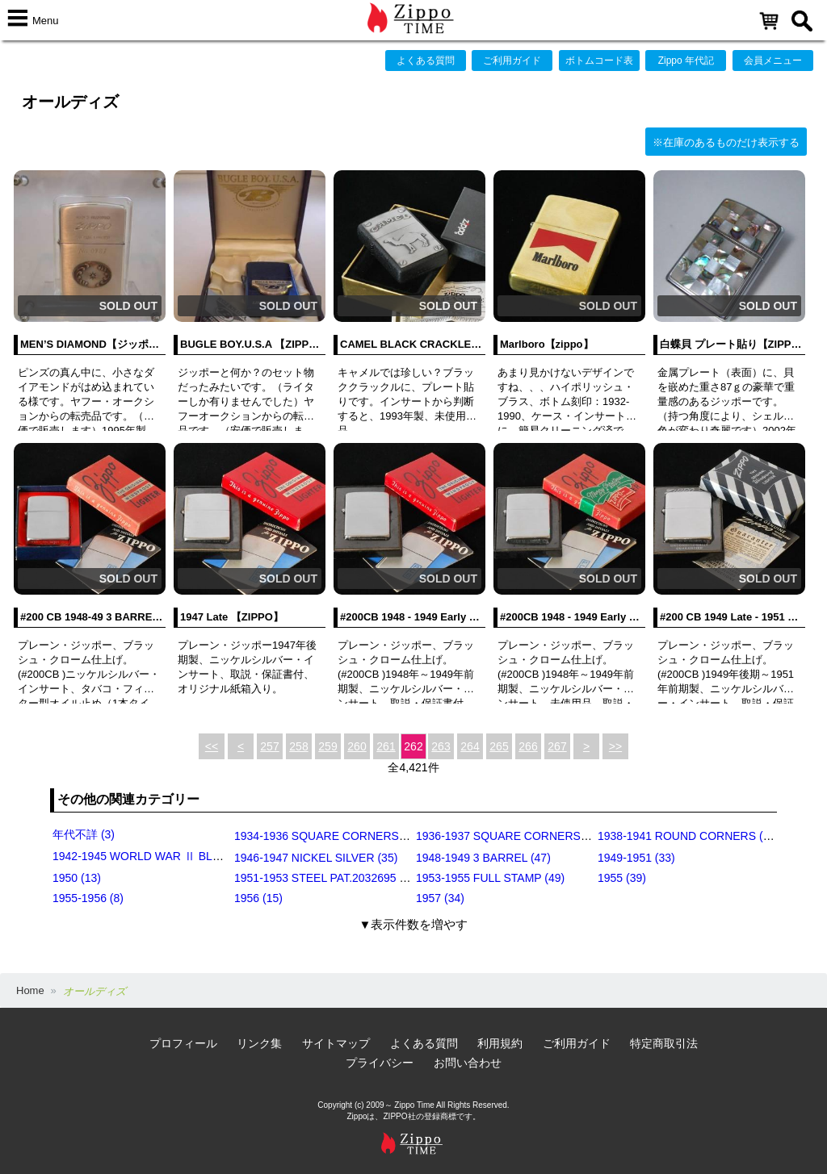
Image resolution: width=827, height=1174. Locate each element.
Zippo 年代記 (686, 60)
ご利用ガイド (512, 60)
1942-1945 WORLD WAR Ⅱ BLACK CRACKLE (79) (183, 856)
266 (527, 746)
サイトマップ (336, 1043)
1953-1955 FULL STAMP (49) (490, 877)
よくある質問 (426, 60)
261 (385, 746)
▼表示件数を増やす (413, 924)
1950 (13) (76, 877)
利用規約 (500, 1043)
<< (211, 746)
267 (557, 746)
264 (469, 746)
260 (356, 746)
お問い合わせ (468, 1062)
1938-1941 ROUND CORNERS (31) (688, 835)
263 (440, 746)
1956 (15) (258, 898)
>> (615, 746)
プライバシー (380, 1062)
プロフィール (183, 1043)
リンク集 (259, 1043)
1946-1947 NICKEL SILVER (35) (315, 857)
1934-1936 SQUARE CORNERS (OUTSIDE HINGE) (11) (378, 835)
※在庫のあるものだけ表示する (726, 142)
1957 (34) (440, 898)
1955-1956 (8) (88, 898)
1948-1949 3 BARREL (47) (483, 857)
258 (298, 746)
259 (327, 746)
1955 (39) (622, 877)
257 (269, 746)
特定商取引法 (664, 1043)
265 (498, 746)
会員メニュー (773, 60)
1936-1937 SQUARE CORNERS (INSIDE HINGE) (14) (553, 835)
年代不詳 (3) (83, 834)
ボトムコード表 (599, 60)
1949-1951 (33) (636, 857)
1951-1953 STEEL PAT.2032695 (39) (326, 877)
